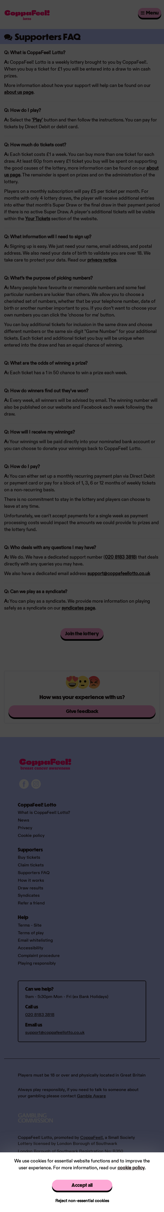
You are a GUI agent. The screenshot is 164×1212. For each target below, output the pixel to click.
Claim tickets (31, 865)
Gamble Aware (91, 1096)
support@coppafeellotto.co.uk (118, 574)
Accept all (82, 1185)
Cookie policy (31, 836)
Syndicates (29, 895)
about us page (18, 92)
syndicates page (78, 608)
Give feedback (82, 711)
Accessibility (30, 948)
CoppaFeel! (91, 1138)
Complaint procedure (39, 956)
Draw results (30, 888)
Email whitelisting (35, 940)
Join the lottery (82, 633)
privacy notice (101, 260)
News (23, 820)
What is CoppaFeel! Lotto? (44, 813)
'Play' (37, 120)
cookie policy (131, 1168)
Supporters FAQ (34, 873)
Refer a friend (31, 903)
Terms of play (31, 933)
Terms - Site (30, 925)
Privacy (25, 828)
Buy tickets (29, 857)
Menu (150, 13)
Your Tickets (37, 219)
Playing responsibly (37, 963)
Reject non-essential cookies (82, 1201)
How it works (31, 880)
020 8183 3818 (120, 557)
